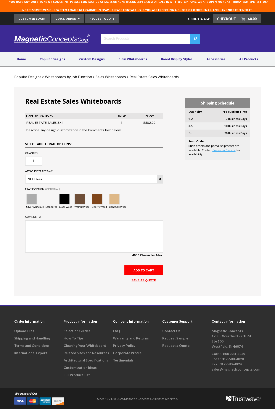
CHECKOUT (237, 18)
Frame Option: (42, 189)
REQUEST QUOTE (102, 19)
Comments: (33, 217)
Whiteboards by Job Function (68, 77)
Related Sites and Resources (86, 353)
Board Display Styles (177, 59)
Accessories (216, 59)
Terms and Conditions (32, 345)
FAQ (116, 331)
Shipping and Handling (32, 338)
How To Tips (74, 338)
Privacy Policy (124, 345)
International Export (30, 353)
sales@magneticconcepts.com (236, 369)
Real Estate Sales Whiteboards (154, 77)
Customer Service (224, 150)
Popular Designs (52, 59)
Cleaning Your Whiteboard (85, 345)
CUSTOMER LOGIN (32, 19)
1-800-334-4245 (199, 19)
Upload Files (24, 331)
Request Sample (175, 338)
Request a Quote (176, 345)
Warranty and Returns (131, 338)
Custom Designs (92, 59)
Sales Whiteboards (111, 77)
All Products (248, 59)
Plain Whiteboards (133, 59)
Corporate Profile (127, 353)
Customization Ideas (80, 367)
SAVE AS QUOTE (144, 280)
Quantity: (32, 153)
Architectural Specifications (86, 360)
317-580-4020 (233, 359)
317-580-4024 (231, 364)
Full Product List (77, 375)
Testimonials (123, 360)
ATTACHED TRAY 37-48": (39, 171)
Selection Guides (77, 331)
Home (21, 59)
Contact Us (171, 331)
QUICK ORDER (67, 19)
